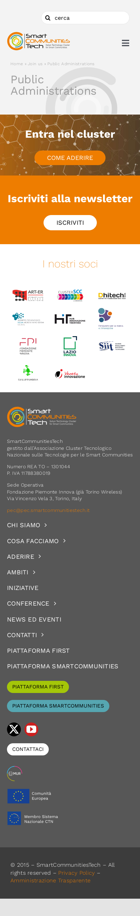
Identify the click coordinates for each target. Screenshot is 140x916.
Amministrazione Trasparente (50, 880)
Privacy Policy (76, 873)
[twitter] (14, 729)
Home (16, 63)
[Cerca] (47, 17)
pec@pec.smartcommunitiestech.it (49, 510)
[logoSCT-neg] (42, 409)
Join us (35, 63)
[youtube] (31, 729)
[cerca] (85, 17)
